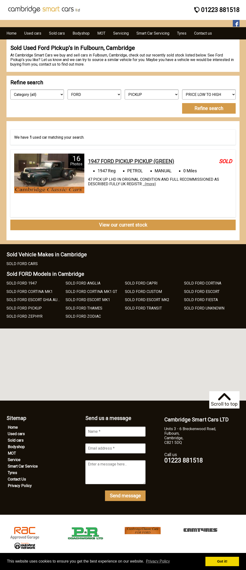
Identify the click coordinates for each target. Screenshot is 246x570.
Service (14, 460)
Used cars (16, 434)
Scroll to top (224, 400)
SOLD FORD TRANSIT (143, 308)
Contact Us (17, 479)
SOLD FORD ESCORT (202, 291)
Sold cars (16, 440)
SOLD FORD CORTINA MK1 (29, 291)
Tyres (12, 473)
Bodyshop (16, 447)
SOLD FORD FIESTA (201, 299)
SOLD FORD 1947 (21, 283)
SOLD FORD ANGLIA (83, 283)
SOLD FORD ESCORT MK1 (88, 299)
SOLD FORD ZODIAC (83, 316)
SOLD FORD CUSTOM (143, 291)
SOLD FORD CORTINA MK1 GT (91, 291)
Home (13, 427)
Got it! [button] (222, 561)
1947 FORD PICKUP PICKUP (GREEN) (131, 161)
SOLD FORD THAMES (84, 308)
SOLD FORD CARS (22, 263)
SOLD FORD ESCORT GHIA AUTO (34, 299)
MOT (12, 453)
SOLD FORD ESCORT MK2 (147, 299)
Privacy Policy (20, 485)
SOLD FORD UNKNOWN (204, 308)
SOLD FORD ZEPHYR (24, 316)
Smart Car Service (23, 466)
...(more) (149, 184)
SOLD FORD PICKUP (24, 308)
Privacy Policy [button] (158, 561)
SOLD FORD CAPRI (141, 283)
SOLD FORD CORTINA (202, 283)
